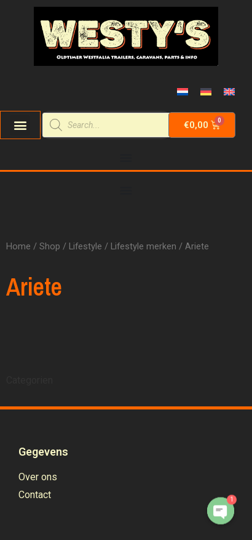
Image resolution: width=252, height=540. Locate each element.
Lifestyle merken (143, 246)
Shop (49, 246)
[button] (20, 125)
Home (18, 246)
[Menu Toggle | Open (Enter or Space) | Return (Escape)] (126, 157)
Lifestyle (85, 246)
